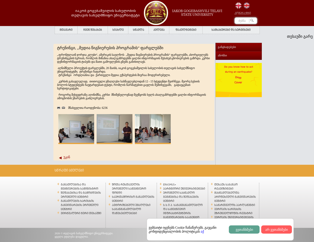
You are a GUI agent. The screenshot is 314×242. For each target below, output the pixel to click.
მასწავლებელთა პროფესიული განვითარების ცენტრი (235, 197)
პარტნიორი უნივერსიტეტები (184, 189)
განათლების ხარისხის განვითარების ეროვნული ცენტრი (79, 205)
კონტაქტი (242, 13)
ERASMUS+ (169, 184)
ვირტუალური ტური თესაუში (81, 213)
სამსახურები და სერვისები (231, 30)
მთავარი (66, 30)
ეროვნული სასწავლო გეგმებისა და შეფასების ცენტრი (181, 197)
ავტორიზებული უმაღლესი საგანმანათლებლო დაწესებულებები (131, 209)
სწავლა (138, 30)
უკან (66, 157)
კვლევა (159, 30)
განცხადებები (227, 47)
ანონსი (222, 55)
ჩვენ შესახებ (92, 30)
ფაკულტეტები (185, 30)
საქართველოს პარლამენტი (234, 205)
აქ (202, 231)
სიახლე (118, 30)
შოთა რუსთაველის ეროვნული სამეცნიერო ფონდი (129, 189)
